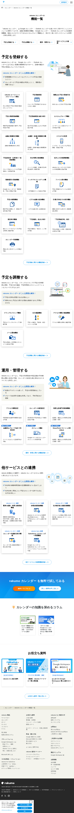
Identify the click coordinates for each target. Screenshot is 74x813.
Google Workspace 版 (57, 755)
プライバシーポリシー (57, 789)
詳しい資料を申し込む (49, 588)
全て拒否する (24, 808)
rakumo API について (57, 748)
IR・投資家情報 (55, 764)
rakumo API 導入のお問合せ (59, 731)
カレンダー (8, 8)
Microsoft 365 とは (7, 754)
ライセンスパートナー (32, 756)
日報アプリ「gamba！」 (8, 766)
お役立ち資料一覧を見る (36, 696)
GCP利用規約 (45, 789)
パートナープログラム (32, 754)
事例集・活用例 (30, 720)
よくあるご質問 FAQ (32, 747)
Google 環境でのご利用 (33, 737)
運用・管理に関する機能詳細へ (36, 453)
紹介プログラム (55, 745)
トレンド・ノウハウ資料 (33, 722)
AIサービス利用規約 (34, 789)
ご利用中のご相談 (56, 734)
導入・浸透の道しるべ (9, 750)
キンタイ (4, 724)
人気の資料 (29, 718)
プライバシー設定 (24, 804)
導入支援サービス (31, 741)
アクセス (53, 773)
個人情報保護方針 (6, 791)
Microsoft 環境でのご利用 (34, 739)
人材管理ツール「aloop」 (9, 764)
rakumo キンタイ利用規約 (19, 789)
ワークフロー (5, 718)
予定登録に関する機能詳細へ (36, 262)
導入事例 (4, 732)
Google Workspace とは (8, 742)
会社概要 (53, 762)
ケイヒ (3, 729)
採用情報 (53, 771)
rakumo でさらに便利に (10, 748)
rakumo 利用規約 (5, 789)
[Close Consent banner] (30, 801)
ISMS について (17, 791)
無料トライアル (23, 588)
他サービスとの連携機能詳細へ (36, 562)
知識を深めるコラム (7, 734)
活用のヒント (7, 746)
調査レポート (30, 724)
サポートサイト (55, 743)
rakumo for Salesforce (8, 761)
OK (25, 811)
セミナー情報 (55, 769)
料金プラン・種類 (8, 744)
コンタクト (4, 726)
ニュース (53, 767)
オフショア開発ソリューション (10, 768)
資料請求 (64, 2)
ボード (3, 722)
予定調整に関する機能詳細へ (36, 355)
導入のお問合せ (55, 729)
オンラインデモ (55, 722)
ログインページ (55, 741)
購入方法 (28, 743)
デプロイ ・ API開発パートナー (35, 759)
